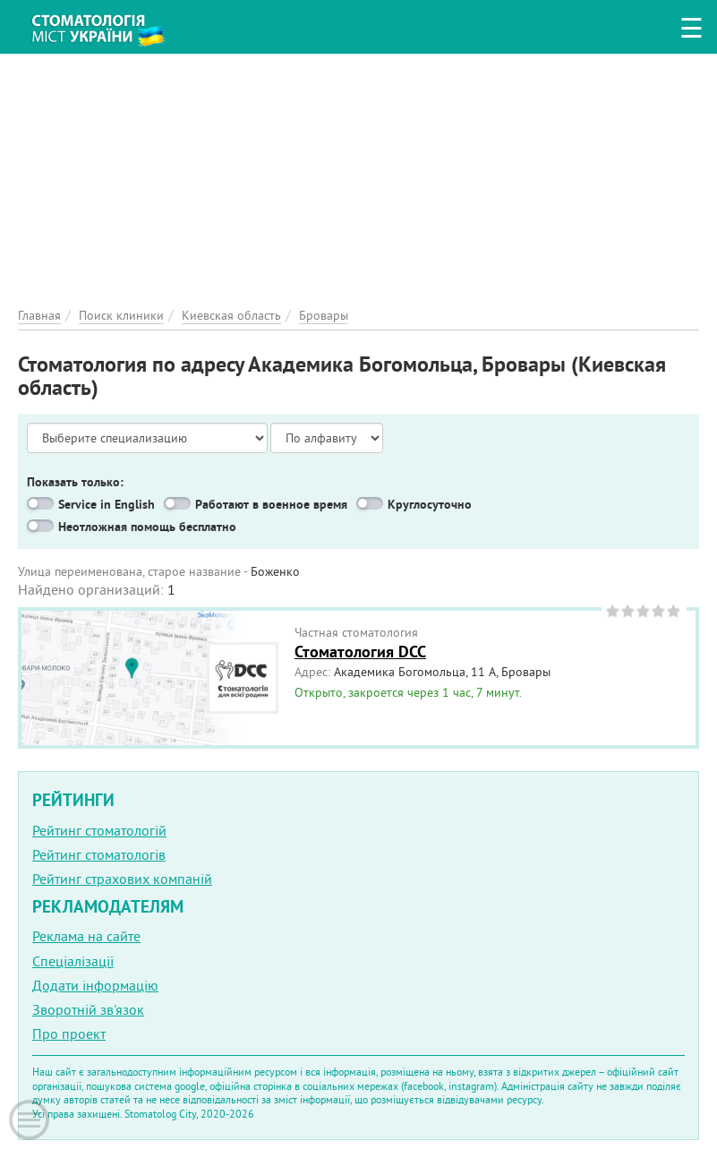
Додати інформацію (95, 985)
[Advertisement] (358, 179)
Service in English (106, 504)
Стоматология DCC (360, 651)
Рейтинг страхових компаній (122, 879)
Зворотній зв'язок (88, 1009)
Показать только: (75, 482)
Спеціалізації (73, 961)
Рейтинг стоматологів (99, 854)
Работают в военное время (271, 504)
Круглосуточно (430, 504)
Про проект (69, 1033)
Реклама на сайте (86, 936)
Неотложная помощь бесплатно (147, 527)
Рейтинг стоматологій (99, 830)
